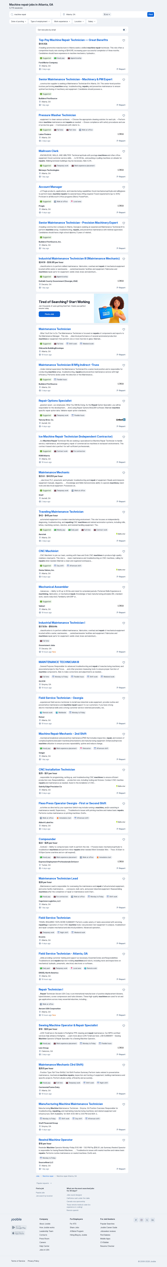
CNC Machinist (48, 551)
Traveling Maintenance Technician (61, 511)
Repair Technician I (51, 989)
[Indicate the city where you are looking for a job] (86, 14)
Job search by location (44, 1196)
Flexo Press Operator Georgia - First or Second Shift (72, 803)
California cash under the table (78, 1198)
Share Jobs (74, 1227)
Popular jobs (40, 1193)
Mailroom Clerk (48, 151)
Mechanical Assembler (54, 587)
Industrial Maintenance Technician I (62, 622)
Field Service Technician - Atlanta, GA (63, 953)
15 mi (107, 14)
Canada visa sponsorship (76, 1201)
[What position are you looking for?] (34, 14)
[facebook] (136, 1220)
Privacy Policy (33, 1261)
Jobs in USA (44, 1250)
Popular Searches (107, 1224)
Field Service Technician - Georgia (61, 698)
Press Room (44, 1238)
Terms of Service (18, 1261)
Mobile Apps (105, 1238)
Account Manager (50, 186)
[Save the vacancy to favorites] (123, 40)
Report (120, 69)
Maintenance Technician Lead (58, 878)
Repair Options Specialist (55, 400)
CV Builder (104, 1242)
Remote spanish (73, 1210)
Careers (42, 1242)
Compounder (47, 839)
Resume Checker (107, 1246)
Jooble (153, 1261)
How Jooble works (47, 1227)
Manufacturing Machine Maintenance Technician (71, 1104)
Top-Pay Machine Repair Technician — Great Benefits (73, 40)
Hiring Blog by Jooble (78, 1235)
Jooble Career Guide (108, 1227)
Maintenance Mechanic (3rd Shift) (61, 1064)
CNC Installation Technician (57, 769)
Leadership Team (46, 1231)
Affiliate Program (77, 1231)
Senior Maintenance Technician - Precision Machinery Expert (78, 222)
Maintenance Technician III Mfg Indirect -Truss (69, 365)
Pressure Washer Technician (57, 115)
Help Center (44, 1246)
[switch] (124, 30)
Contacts (43, 1235)
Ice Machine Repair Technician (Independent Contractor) (75, 436)
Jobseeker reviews (108, 1231)
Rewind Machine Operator (56, 1139)
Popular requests (44, 1183)
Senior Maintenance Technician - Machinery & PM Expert (75, 79)
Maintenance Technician (55, 329)
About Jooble (44, 1224)
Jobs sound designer (74, 1195)
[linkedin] (152, 1220)
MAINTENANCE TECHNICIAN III (59, 662)
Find (151, 14)
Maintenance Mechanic (54, 472)
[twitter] (147, 1220)
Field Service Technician (55, 917)
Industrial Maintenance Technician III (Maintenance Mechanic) (79, 258)
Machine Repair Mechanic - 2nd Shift (63, 733)
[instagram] (141, 1220)
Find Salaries (105, 1235)
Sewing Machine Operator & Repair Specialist (68, 1025)
